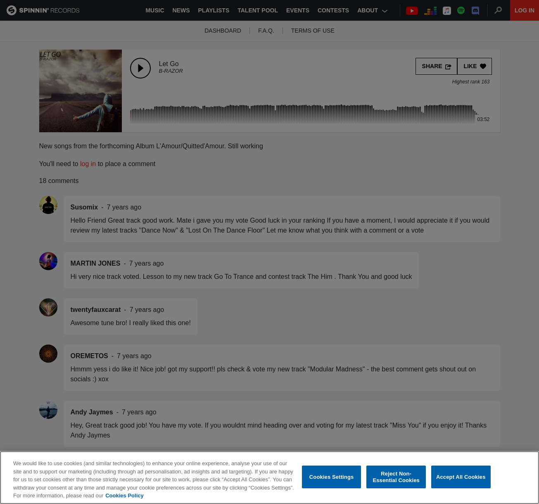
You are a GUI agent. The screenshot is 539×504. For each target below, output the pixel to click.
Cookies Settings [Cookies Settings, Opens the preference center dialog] (331, 477)
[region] (269, 477)
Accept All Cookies (461, 477)
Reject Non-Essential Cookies (396, 477)
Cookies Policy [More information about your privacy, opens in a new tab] (124, 495)
